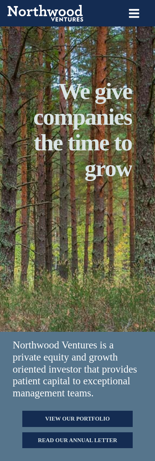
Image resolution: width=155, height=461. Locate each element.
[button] (77, 419)
